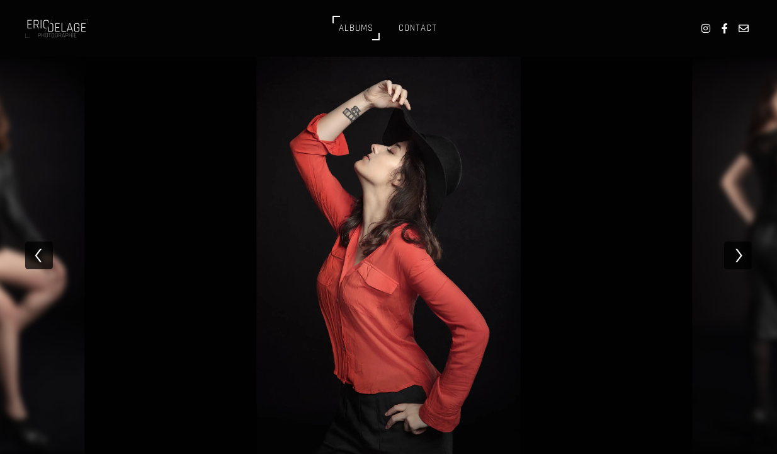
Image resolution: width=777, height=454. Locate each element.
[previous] (39, 255)
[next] (738, 255)
